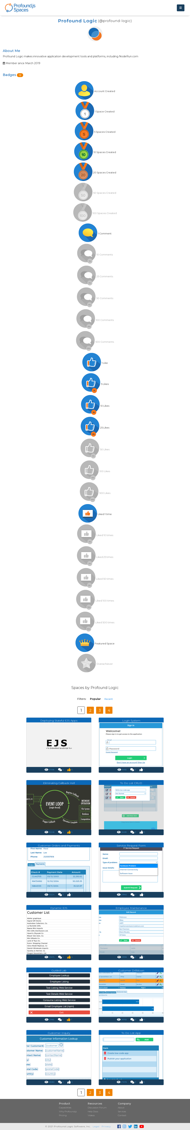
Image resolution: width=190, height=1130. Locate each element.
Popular (95, 699)
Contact (122, 1115)
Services (122, 1111)
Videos (91, 1115)
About (121, 1107)
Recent (108, 699)
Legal (96, 1126)
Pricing (63, 1115)
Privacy (106, 1126)
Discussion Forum (97, 1107)
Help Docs (93, 1111)
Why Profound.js (68, 1111)
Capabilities (65, 1107)
